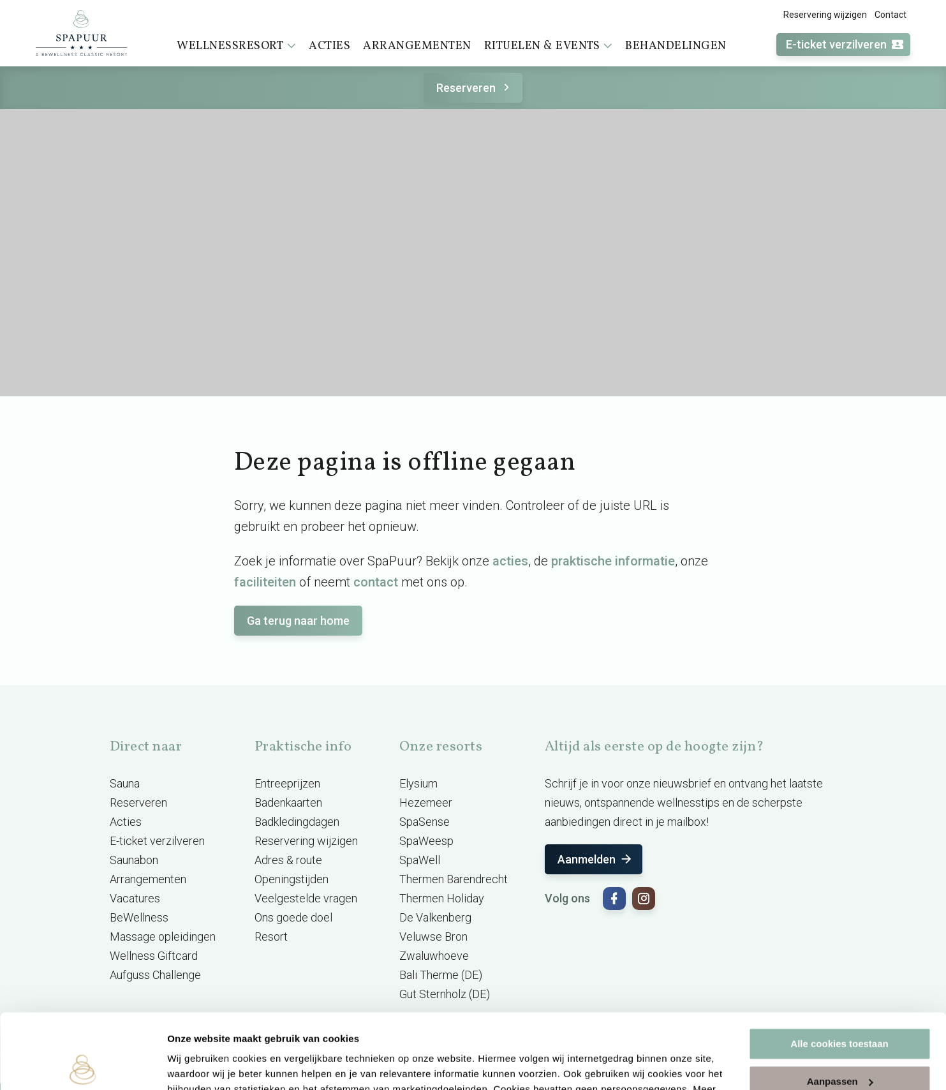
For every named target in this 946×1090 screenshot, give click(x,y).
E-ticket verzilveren (845, 45)
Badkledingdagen (297, 821)
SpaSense (424, 821)
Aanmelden (595, 859)
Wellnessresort (236, 46)
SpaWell (419, 860)
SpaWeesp (426, 840)
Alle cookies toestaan (839, 969)
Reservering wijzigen (825, 15)
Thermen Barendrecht (453, 879)
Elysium (418, 783)
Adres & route (288, 860)
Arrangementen (417, 46)
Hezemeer (425, 802)
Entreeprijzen (287, 783)
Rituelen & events (548, 46)
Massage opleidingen (163, 936)
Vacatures (135, 898)
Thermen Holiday (441, 898)
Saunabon (134, 860)
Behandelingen (676, 46)
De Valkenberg (435, 917)
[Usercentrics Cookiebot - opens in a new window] (82, 1065)
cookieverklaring (298, 1029)
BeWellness (139, 917)
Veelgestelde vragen (306, 898)
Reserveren (475, 87)
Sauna (125, 783)
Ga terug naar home (298, 620)
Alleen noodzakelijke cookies (839, 1043)
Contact (890, 15)
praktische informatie (613, 561)
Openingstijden (292, 879)
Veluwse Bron (433, 936)
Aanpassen (840, 1006)
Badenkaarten (288, 802)
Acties (329, 46)
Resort (271, 936)
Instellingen (194, 1064)
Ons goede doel (293, 917)
